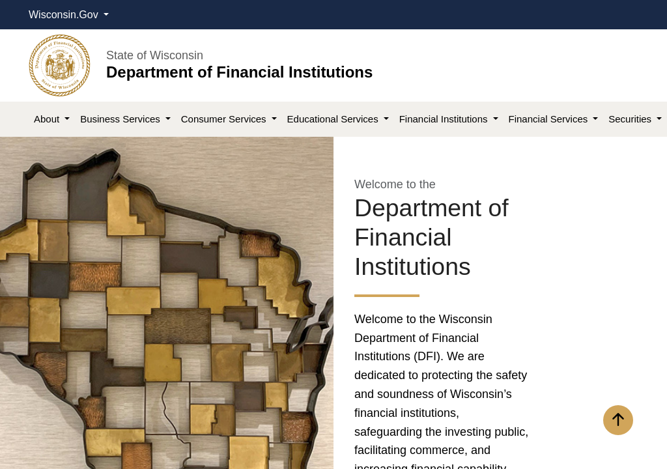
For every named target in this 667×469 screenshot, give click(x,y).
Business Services (121, 118)
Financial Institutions (444, 118)
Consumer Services (225, 118)
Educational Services (334, 118)
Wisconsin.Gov (65, 14)
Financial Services (550, 118)
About (48, 118)
